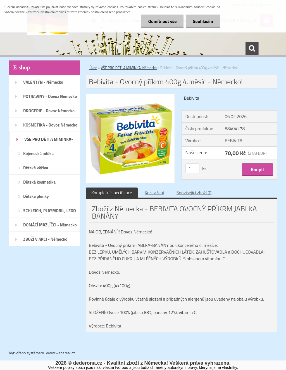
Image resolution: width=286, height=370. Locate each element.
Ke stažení (154, 192)
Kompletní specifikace (111, 192)
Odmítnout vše (162, 21)
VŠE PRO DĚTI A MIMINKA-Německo (129, 68)
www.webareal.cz (60, 353)
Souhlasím (203, 21)
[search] (252, 48)
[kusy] (192, 168)
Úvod (93, 68)
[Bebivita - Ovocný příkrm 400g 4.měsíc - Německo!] (130, 96)
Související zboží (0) (195, 192)
